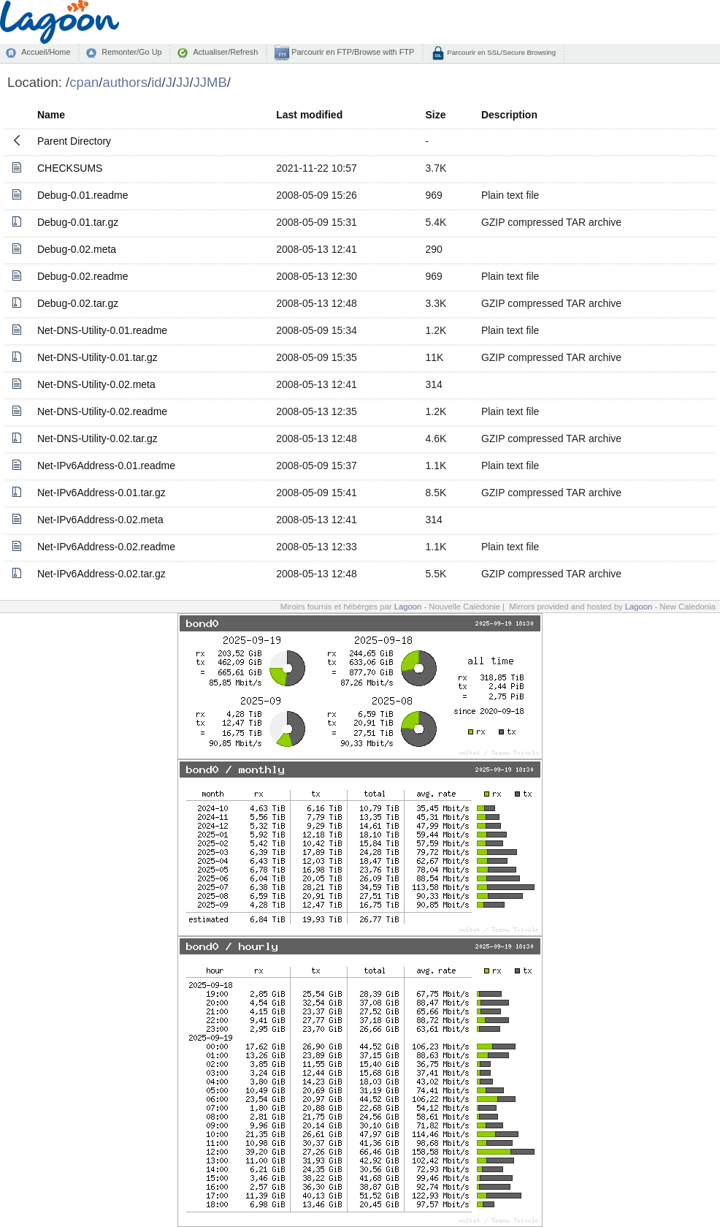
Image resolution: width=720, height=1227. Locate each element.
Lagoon (408, 606)
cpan (84, 82)
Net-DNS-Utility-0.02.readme (102, 411)
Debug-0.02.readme (83, 276)
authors (125, 82)
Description (509, 115)
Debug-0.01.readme (83, 195)
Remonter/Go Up (131, 52)
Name (51, 115)
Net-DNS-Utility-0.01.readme (102, 330)
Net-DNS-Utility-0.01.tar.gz (97, 357)
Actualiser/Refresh (225, 52)
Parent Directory (74, 141)
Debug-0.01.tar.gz (77, 222)
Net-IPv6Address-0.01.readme (106, 465)
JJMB (210, 82)
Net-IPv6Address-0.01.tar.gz (101, 492)
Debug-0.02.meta (76, 249)
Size (436, 115)
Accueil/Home (45, 52)
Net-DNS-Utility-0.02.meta (96, 384)
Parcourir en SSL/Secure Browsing (500, 52)
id (156, 82)
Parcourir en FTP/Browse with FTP (351, 52)
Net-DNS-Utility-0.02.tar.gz (97, 438)
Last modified (309, 115)
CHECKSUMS (69, 168)
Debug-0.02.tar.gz (77, 303)
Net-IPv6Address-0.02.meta (100, 519)
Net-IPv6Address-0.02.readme (106, 546)
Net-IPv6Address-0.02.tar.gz (101, 574)
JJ (182, 82)
